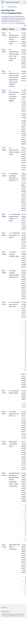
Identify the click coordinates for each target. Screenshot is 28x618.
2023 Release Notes (11, 6)
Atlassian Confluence (19, 615)
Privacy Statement (5, 611)
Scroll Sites (10, 615)
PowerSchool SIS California (13, 2)
